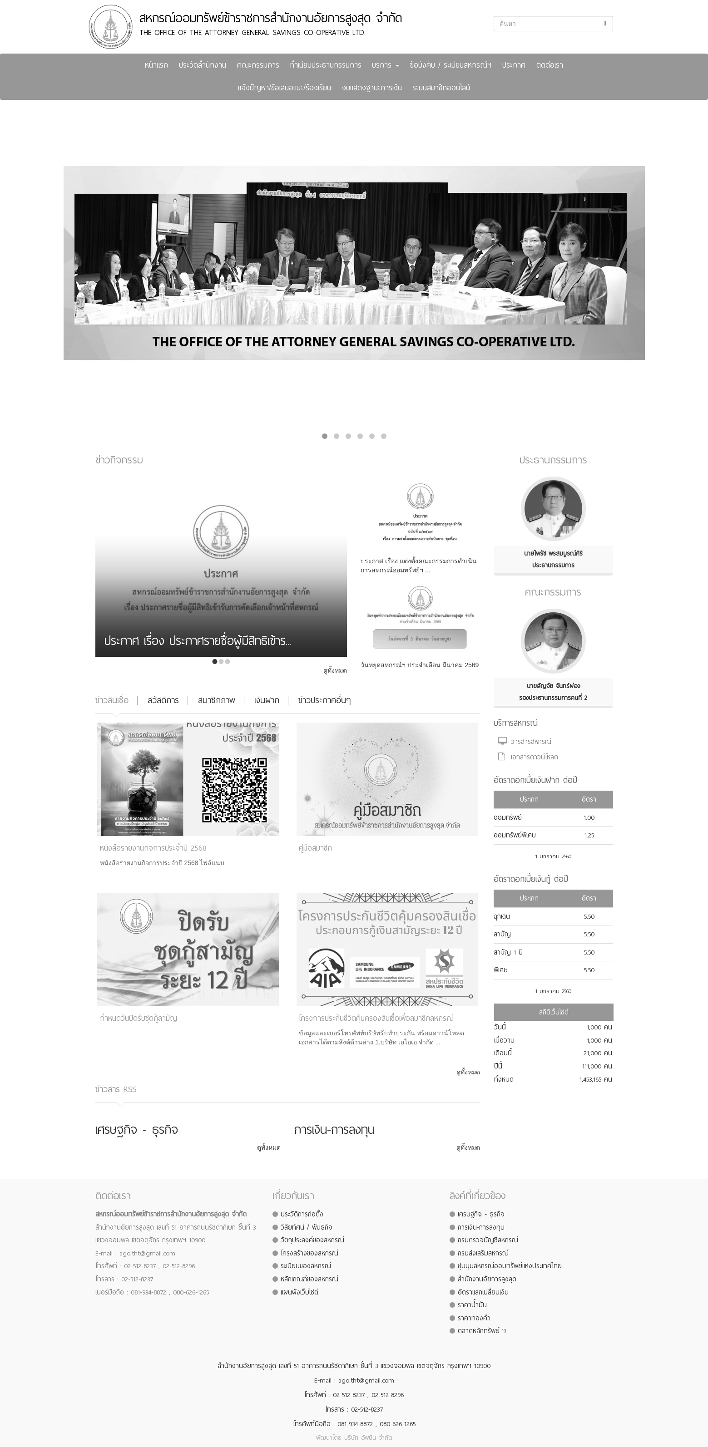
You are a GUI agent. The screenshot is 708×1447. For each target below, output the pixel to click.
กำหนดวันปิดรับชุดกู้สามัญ (138, 1018)
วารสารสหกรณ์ (524, 742)
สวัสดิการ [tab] (163, 700)
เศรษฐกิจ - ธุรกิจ (481, 1214)
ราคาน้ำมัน (472, 1305)
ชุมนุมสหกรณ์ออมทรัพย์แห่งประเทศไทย (510, 1266)
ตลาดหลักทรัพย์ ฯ (482, 1331)
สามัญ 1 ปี (508, 952)
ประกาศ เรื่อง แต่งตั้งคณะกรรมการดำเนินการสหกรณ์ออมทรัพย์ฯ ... (419, 565)
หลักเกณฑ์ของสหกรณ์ (309, 1279)
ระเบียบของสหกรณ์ (306, 1266)
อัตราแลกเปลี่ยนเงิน (483, 1292)
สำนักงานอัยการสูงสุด (487, 1279)
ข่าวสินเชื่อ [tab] (112, 700)
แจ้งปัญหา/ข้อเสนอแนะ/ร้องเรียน (284, 87)
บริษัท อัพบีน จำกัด (368, 1437)
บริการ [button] (385, 65)
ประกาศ (513, 65)
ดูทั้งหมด (335, 670)
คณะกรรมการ (258, 65)
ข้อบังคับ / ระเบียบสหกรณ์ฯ (450, 65)
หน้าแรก (156, 65)
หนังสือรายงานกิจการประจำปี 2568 (153, 848)
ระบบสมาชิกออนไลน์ (441, 87)
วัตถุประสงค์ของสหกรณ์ (312, 1240)
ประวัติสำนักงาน (202, 65)
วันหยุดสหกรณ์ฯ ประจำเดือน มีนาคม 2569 (420, 665)
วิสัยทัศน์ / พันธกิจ (306, 1227)
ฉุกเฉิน (502, 916)
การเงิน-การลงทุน (481, 1227)
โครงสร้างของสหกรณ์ (309, 1253)
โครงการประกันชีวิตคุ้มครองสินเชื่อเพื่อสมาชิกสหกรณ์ (376, 1018)
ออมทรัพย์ (508, 817)
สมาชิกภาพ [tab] (216, 700)
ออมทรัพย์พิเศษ (515, 835)
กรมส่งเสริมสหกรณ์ (483, 1253)
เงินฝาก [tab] (266, 700)
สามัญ (502, 934)
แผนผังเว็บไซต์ (299, 1292)
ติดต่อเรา (549, 65)
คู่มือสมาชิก (315, 848)
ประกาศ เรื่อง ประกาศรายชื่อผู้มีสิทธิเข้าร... (197, 642)
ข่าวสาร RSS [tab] (116, 1089)
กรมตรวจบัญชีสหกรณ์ (488, 1240)
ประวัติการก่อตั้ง (302, 1214)
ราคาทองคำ (474, 1318)
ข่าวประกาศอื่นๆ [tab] (324, 700)
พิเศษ (501, 970)
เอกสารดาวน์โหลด (528, 757)
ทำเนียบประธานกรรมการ (325, 65)
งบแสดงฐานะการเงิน (372, 87)
